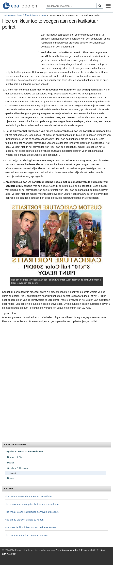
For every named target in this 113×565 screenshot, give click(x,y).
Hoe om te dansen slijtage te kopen (24, 519)
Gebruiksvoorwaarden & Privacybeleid (75, 550)
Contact (101, 550)
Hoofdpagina (8, 15)
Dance (10, 478)
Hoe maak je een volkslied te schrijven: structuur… (32, 511)
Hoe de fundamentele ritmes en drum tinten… (30, 496)
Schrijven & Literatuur (18, 468)
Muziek (10, 462)
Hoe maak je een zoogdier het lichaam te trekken (32, 504)
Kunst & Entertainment (27, 15)
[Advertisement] (20, 50)
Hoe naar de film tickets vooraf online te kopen (30, 527)
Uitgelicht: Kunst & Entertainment (24, 451)
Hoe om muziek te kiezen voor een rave (26, 535)
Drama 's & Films (15, 457)
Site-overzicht (9, 554)
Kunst (43, 15)
